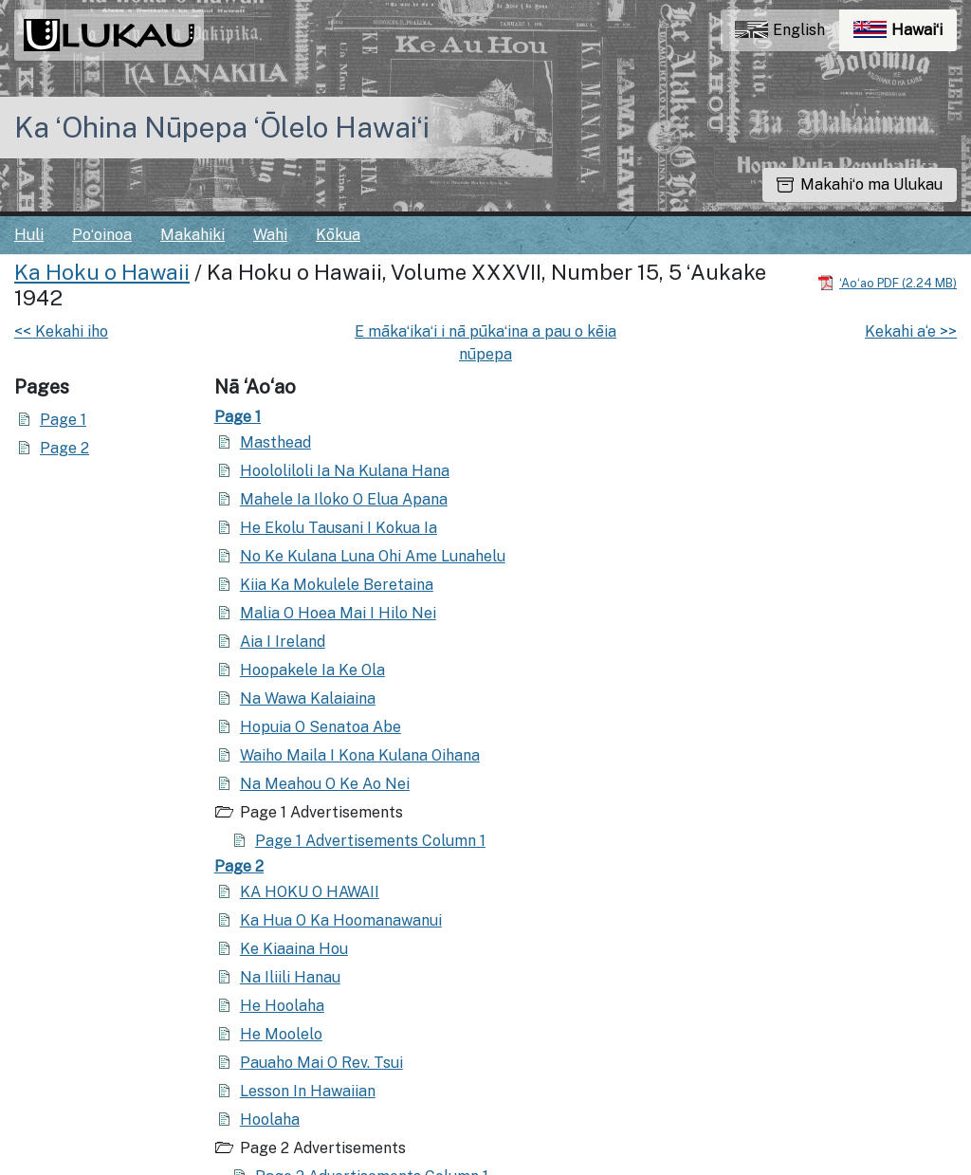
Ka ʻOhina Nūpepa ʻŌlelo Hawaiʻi (222, 127)
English (780, 30)
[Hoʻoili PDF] (887, 282)
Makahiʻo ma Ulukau (860, 184)
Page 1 (63, 420)
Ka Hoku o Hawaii (102, 272)
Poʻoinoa (102, 235)
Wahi (270, 235)
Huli (29, 235)
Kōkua (338, 235)
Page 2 (64, 448)
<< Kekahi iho (61, 331)
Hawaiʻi (905, 34)
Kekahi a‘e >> (911, 331)
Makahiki (192, 235)
